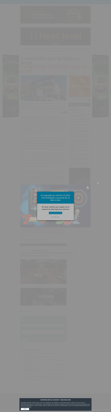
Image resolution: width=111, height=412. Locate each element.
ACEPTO (25, 409)
